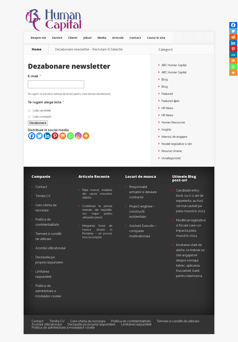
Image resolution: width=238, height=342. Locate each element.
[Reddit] (233, 37)
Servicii (57, 38)
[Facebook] (31, 135)
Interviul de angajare (174, 136)
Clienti (72, 38)
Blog (165, 79)
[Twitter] (39, 135)
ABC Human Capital (174, 65)
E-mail (34, 76)
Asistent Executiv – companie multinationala (143, 231)
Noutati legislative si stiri (177, 143)
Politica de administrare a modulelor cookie (48, 291)
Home (37, 49)
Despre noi (38, 38)
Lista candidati (42, 110)
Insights (166, 129)
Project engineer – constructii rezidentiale (142, 211)
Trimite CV (43, 196)
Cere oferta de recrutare (87, 321)
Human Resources (173, 122)
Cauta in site (156, 38)
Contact (135, 38)
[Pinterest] (54, 135)
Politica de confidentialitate (131, 321)
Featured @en (170, 101)
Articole (118, 38)
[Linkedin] (47, 135)
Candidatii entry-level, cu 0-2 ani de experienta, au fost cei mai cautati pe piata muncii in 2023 (190, 201)
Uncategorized (171, 158)
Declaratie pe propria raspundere (91, 324)
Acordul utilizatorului (50, 248)
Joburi (87, 38)
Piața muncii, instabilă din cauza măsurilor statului (97, 193)
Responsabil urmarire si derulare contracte (143, 192)
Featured (167, 93)
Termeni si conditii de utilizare (178, 321)
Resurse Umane (172, 151)
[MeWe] (233, 55)
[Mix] (62, 135)
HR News (167, 108)
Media (102, 38)
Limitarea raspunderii (136, 324)
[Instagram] (78, 135)
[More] (85, 135)
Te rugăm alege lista (46, 102)
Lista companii (42, 116)
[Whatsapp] (70, 135)
